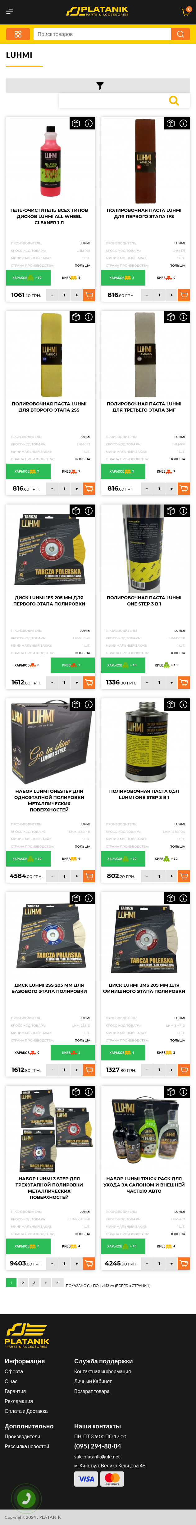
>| (58, 1282)
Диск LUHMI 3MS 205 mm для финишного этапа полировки (144, 988)
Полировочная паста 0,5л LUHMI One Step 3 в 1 (144, 794)
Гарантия (15, 1391)
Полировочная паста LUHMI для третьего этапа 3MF (144, 407)
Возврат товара (92, 1391)
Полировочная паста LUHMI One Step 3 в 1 (144, 601)
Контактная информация (102, 1371)
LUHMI (85, 243)
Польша (82, 266)
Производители (22, 1436)
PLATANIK (50, 1517)
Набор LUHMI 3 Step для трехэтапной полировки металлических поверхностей (49, 1188)
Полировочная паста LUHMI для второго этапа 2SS (49, 407)
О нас (11, 1381)
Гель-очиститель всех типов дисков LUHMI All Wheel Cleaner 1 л (49, 216)
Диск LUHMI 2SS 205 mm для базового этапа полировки (49, 988)
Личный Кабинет (93, 1381)
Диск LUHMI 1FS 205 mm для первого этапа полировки (49, 601)
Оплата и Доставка (26, 1411)
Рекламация (19, 1401)
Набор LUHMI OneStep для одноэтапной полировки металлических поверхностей (49, 801)
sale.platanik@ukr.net (97, 1456)
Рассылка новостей (27, 1446)
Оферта (14, 1371)
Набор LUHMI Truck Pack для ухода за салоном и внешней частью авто (144, 1185)
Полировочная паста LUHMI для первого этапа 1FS (144, 213)
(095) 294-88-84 (97, 1446)
